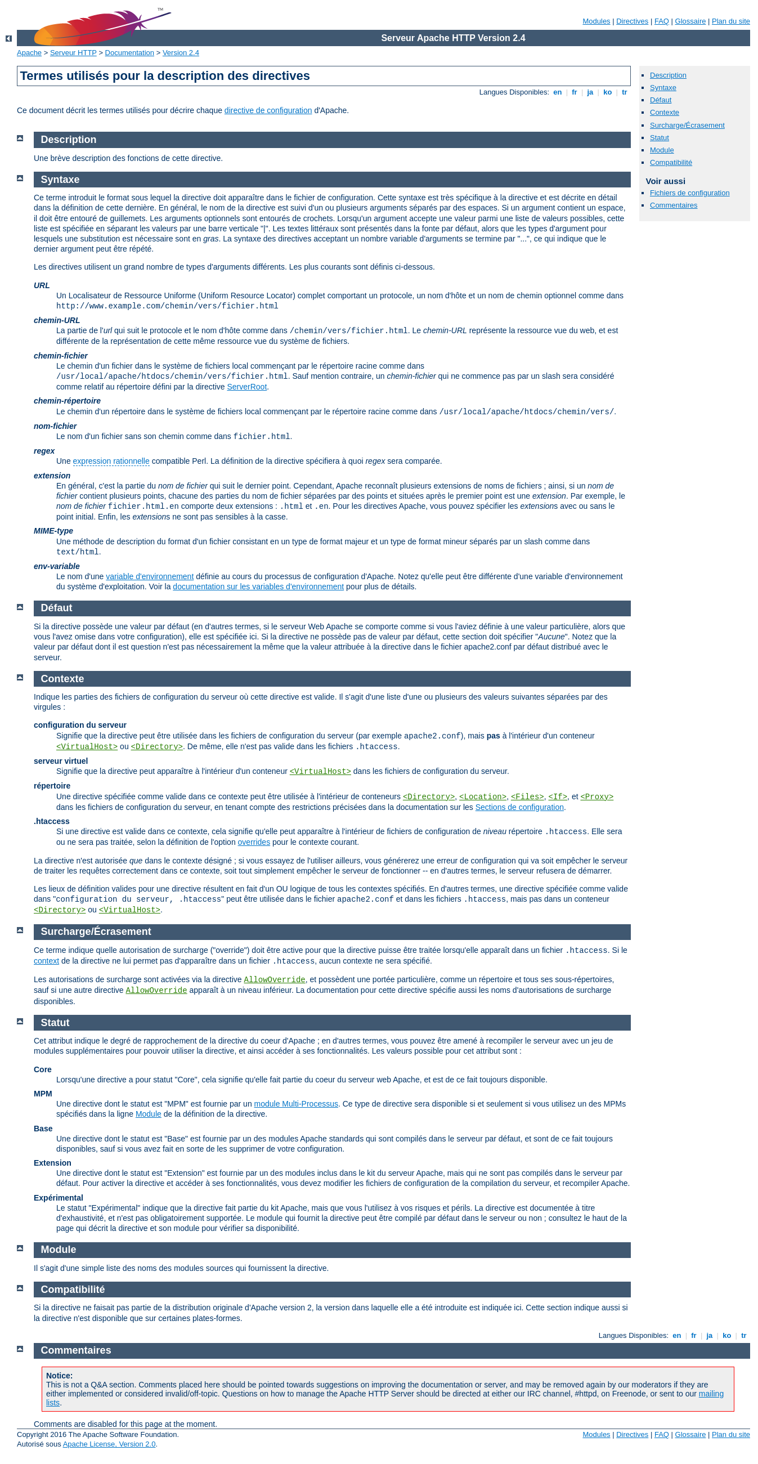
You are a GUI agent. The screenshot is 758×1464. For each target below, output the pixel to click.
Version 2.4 (181, 52)
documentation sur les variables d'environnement (258, 586)
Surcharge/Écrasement (687, 125)
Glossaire (690, 21)
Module (662, 150)
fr (575, 92)
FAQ (661, 21)
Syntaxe (663, 87)
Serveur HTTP (73, 52)
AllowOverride (275, 979)
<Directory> (157, 746)
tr (625, 92)
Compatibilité (671, 162)
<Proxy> (596, 797)
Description (668, 75)
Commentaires (674, 205)
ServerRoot (247, 386)
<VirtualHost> (87, 746)
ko (608, 92)
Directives (632, 21)
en (557, 92)
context (46, 960)
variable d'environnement (150, 576)
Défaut (660, 100)
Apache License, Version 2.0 (109, 1444)
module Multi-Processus (296, 1103)
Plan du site (731, 21)
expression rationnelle (111, 460)
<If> (558, 797)
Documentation (129, 52)
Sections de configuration (520, 807)
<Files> (527, 797)
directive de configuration (268, 110)
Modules (596, 21)
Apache (29, 52)
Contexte (664, 112)
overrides (254, 842)
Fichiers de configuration (690, 193)
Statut (659, 137)
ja (590, 92)
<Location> (482, 797)
